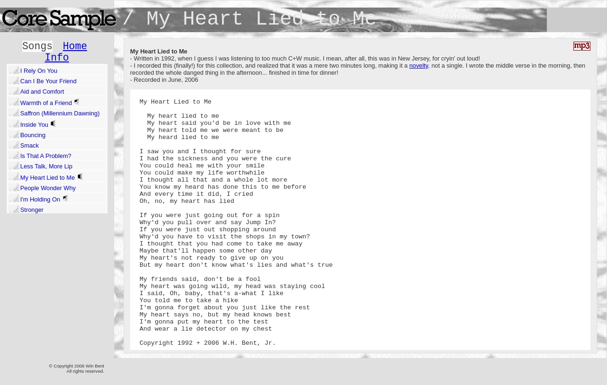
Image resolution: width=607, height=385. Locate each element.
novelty (418, 65)
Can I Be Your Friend (48, 81)
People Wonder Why (48, 188)
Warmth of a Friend (50, 102)
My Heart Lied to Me (51, 177)
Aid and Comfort (42, 91)
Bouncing (32, 135)
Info (57, 57)
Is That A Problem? (45, 155)
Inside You (38, 124)
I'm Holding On (44, 199)
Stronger (32, 209)
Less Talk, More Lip (46, 166)
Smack (29, 145)
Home (75, 46)
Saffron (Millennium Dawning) (60, 113)
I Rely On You (38, 70)
